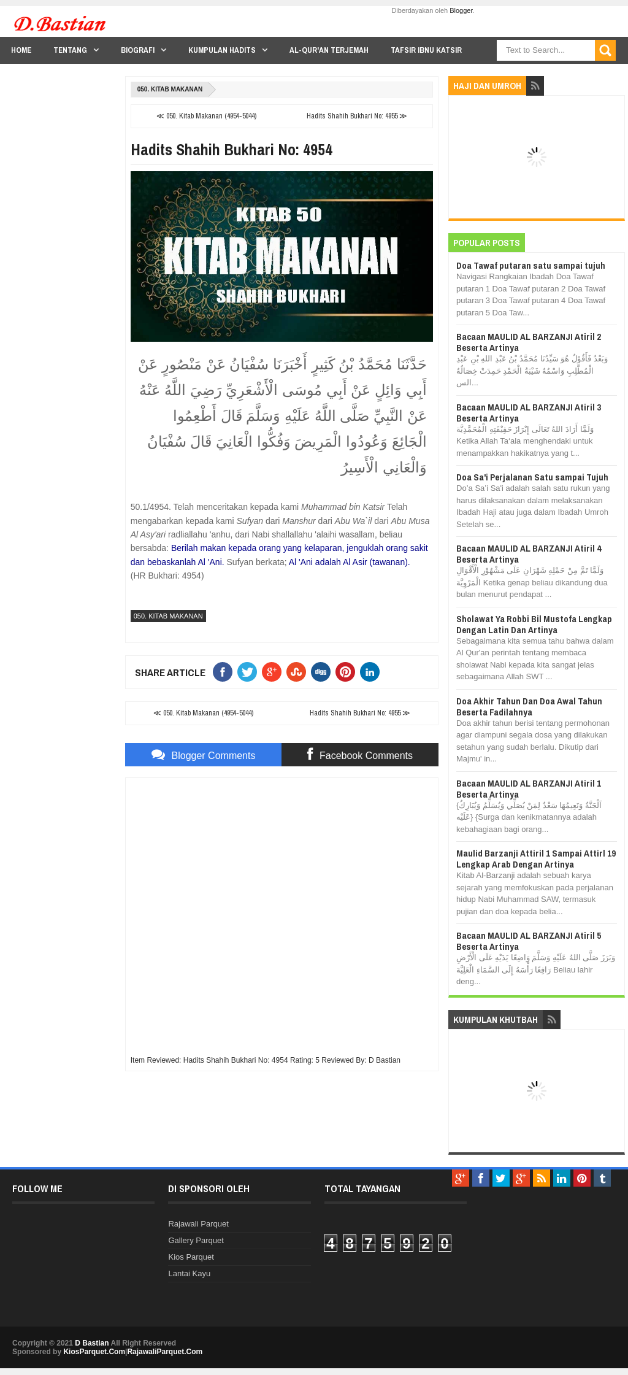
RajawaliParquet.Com (164, 1351)
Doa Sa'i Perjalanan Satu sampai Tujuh (532, 477)
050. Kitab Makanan (170, 89)
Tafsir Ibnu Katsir (426, 50)
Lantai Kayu (189, 1273)
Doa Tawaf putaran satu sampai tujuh (530, 265)
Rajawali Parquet (198, 1223)
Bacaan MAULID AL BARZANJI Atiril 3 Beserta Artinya (528, 413)
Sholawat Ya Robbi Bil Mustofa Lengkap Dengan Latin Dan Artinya (534, 624)
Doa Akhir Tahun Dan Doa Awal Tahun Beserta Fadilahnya (529, 706)
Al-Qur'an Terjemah (329, 50)
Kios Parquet (190, 1256)
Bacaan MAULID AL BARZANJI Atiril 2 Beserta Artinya (528, 342)
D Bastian (92, 1343)
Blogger (461, 10)
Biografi (138, 50)
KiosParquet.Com (94, 1351)
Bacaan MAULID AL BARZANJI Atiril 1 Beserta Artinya (528, 789)
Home (21, 50)
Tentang (70, 50)
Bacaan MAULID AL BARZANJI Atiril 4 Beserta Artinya (528, 554)
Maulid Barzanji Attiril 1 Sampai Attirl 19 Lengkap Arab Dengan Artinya (536, 859)
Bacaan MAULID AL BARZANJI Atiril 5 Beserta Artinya (528, 941)
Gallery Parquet (195, 1240)
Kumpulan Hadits (222, 50)
